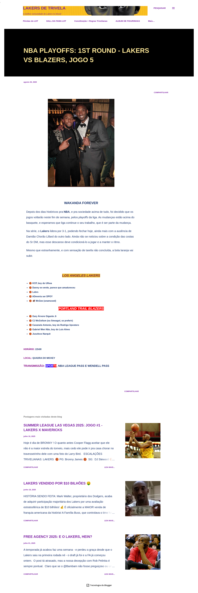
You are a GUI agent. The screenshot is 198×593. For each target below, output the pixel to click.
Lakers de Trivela (44, 8)
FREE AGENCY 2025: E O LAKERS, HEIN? (58, 537)
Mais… (151, 21)
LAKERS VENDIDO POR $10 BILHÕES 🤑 (57, 483)
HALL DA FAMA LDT (56, 21)
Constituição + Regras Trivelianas (91, 21)
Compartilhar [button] (161, 92)
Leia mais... (109, 467)
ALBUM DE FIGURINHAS (128, 21)
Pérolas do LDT (30, 21)
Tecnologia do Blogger (99, 585)
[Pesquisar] (160, 8)
